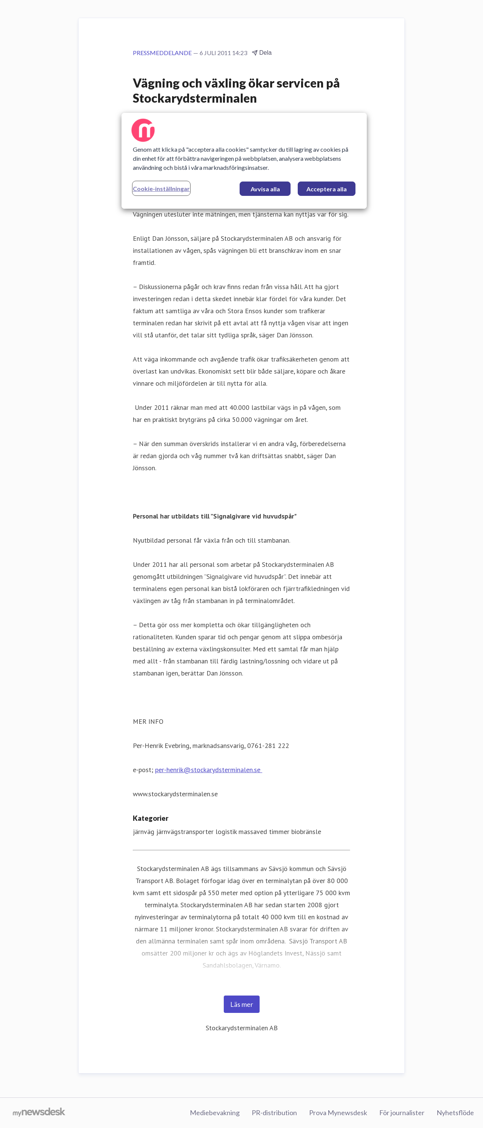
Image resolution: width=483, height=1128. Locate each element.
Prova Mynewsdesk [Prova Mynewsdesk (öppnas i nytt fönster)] (338, 1112)
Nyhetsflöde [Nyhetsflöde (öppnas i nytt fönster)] (455, 1112)
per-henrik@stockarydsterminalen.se (207, 769)
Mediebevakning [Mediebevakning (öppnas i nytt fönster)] (215, 1112)
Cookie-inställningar (161, 188)
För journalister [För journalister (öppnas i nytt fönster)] (402, 1112)
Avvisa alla (265, 188)
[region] (244, 161)
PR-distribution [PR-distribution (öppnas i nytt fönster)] (274, 1112)
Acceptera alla (326, 188)
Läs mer (241, 1004)
